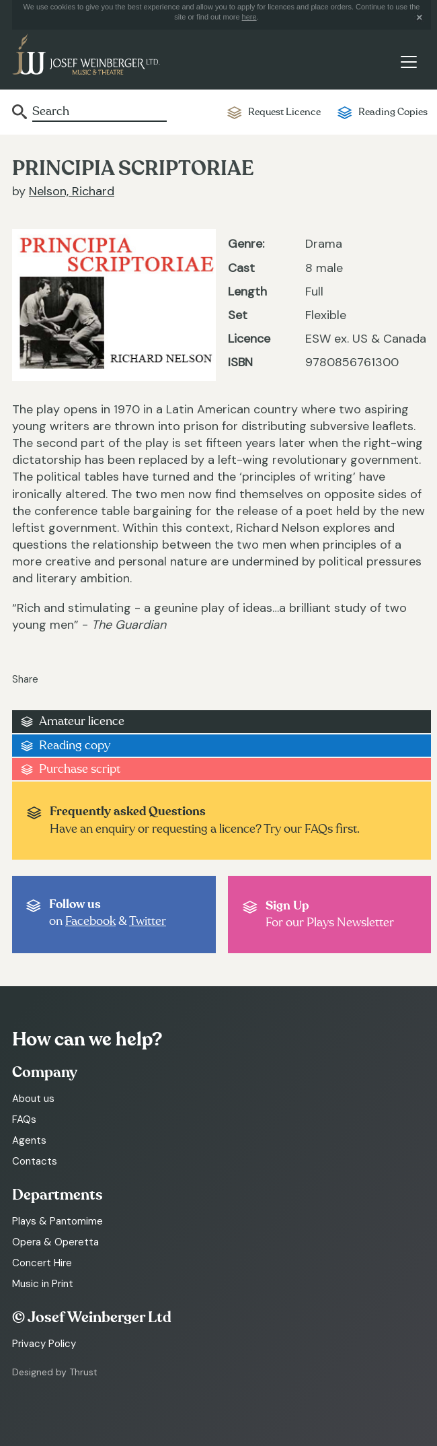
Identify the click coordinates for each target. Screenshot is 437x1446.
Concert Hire (42, 1263)
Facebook (90, 921)
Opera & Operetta (55, 1242)
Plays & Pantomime (57, 1221)
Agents (29, 1140)
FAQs (24, 1119)
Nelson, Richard (71, 191)
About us (33, 1098)
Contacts (34, 1161)
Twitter (147, 921)
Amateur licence (81, 721)
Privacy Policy (44, 1343)
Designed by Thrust (54, 1372)
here (249, 17)
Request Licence (284, 112)
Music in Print (42, 1283)
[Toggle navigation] (408, 62)
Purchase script (79, 769)
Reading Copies (393, 112)
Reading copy (74, 745)
